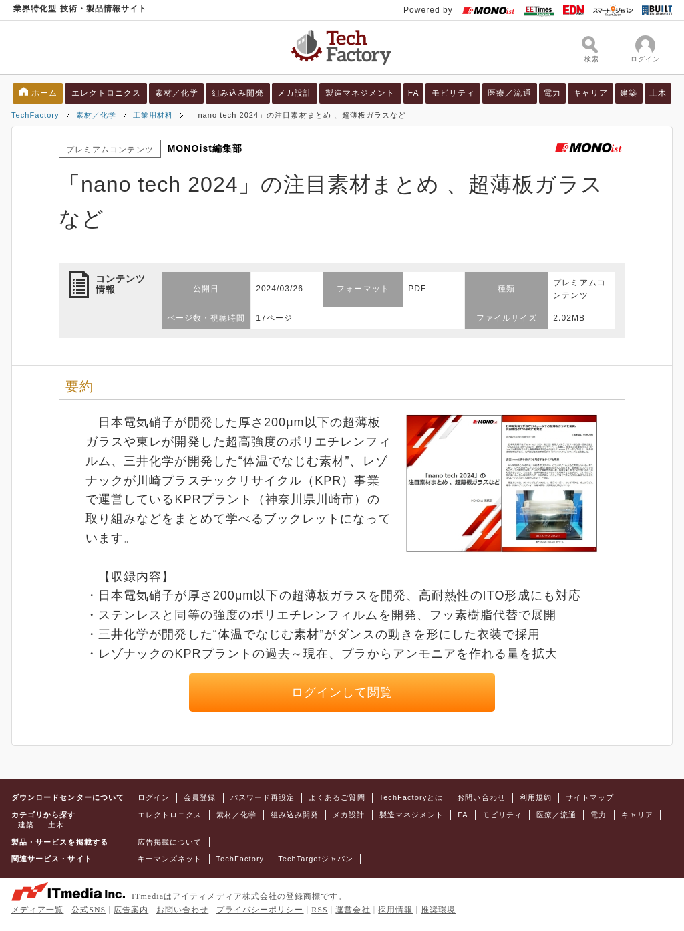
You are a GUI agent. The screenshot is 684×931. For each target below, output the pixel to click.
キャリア (590, 93)
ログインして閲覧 (342, 692)
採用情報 (395, 909)
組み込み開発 (238, 93)
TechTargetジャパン (315, 859)
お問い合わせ (481, 797)
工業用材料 (153, 115)
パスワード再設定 (262, 797)
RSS (319, 909)
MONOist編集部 (205, 148)
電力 (552, 93)
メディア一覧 (37, 909)
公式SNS (88, 909)
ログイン (154, 797)
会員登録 (200, 797)
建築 (628, 93)
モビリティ (453, 93)
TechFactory (35, 115)
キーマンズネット (170, 859)
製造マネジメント (360, 93)
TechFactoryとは (411, 797)
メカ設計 (294, 93)
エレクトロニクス (106, 93)
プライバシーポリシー (260, 909)
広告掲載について (170, 842)
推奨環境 (438, 909)
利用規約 (536, 797)
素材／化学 (176, 93)
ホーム (44, 93)
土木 (658, 93)
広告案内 (131, 909)
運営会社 (352, 909)
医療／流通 (509, 93)
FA (413, 93)
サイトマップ (590, 797)
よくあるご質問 (337, 797)
